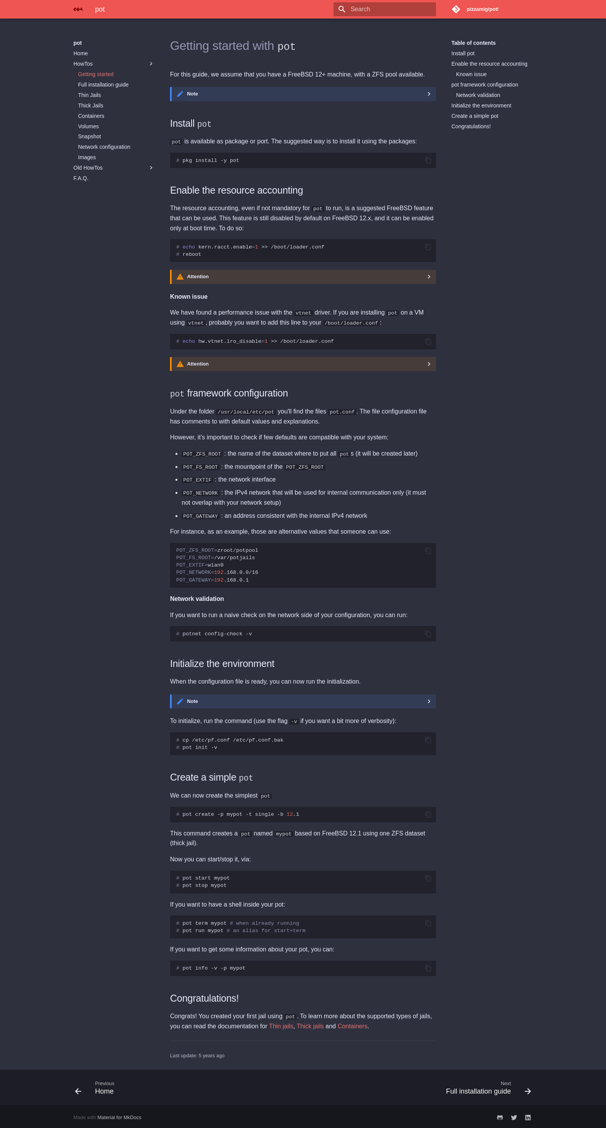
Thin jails (281, 1024)
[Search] (391, 9)
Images (87, 157)
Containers (91, 116)
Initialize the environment (481, 105)
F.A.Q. (81, 178)
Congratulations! (471, 126)
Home (80, 53)
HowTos (114, 63)
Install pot (463, 53)
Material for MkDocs (119, 1115)
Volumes (88, 126)
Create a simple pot (474, 116)
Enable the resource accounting (489, 64)
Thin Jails (89, 95)
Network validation (478, 95)
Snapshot (89, 136)
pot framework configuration (484, 85)
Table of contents (473, 43)
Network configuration (104, 147)
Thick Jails (90, 105)
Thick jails (310, 1024)
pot (77, 43)
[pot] (78, 9)
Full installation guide (103, 85)
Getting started (96, 74)
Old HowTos (114, 167)
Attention (198, 276)
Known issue (471, 74)
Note (192, 94)
